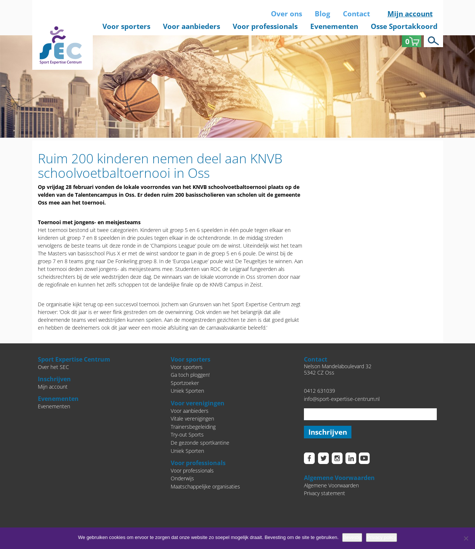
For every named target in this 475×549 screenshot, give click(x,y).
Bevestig (352, 537)
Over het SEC (53, 366)
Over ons (286, 14)
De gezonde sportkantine (200, 442)
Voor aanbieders (191, 26)
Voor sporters (126, 26)
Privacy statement (324, 493)
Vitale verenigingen (192, 418)
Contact (356, 14)
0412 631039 (319, 390)
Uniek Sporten (187, 390)
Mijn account (410, 14)
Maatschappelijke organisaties (205, 486)
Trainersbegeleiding (193, 426)
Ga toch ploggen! (190, 374)
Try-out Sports (187, 434)
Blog (322, 14)
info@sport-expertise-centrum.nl (342, 398)
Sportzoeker (185, 382)
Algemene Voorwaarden (331, 485)
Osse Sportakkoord (404, 26)
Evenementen (334, 26)
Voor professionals (265, 26)
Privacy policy (381, 537)
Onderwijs (182, 478)
